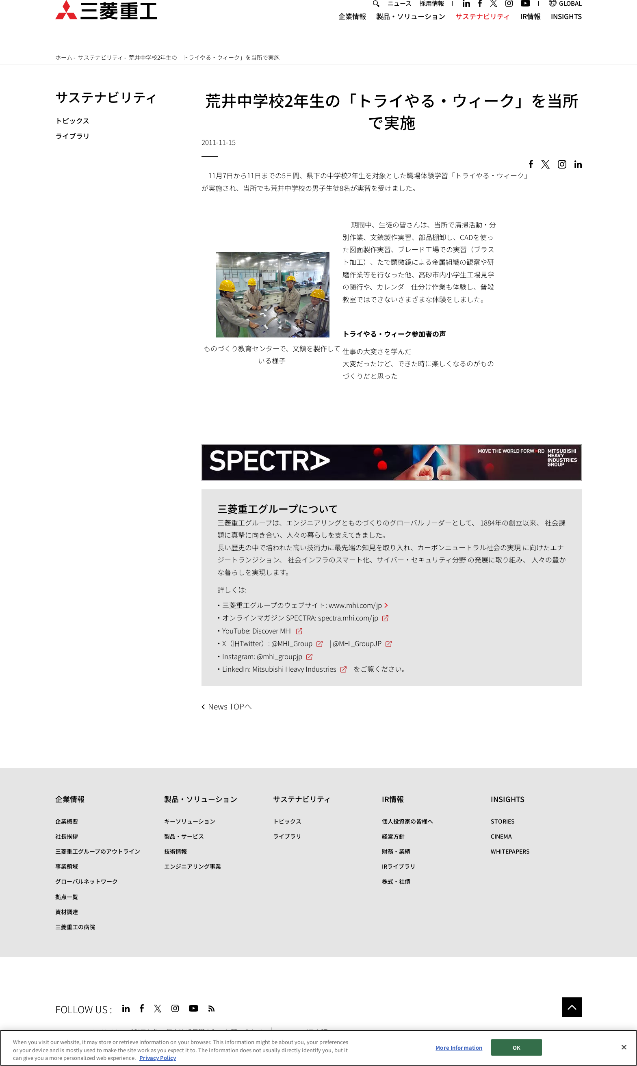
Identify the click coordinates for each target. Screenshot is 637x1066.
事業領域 (66, 866)
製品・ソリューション (410, 31)
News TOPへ (230, 706)
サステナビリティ (482, 31)
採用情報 (432, 17)
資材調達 (66, 912)
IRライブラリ (399, 866)
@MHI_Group (291, 643)
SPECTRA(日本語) (310, 1032)
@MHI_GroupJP (357, 643)
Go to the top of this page (572, 1007)
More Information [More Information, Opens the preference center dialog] (459, 1052)
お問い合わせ (243, 1032)
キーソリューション (189, 821)
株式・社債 (396, 881)
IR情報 (530, 31)
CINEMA (501, 836)
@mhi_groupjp (279, 656)
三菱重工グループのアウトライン (97, 851)
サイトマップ (74, 1032)
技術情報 (175, 851)
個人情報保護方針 (192, 1032)
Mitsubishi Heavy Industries (294, 669)
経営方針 (393, 836)
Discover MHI (272, 630)
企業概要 (66, 821)
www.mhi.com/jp (355, 605)
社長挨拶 (66, 836)
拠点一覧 (66, 897)
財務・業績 (396, 851)
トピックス (72, 120)
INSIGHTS (566, 31)
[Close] (624, 1052)
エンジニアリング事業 (192, 866)
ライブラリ (72, 136)
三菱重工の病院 (75, 927)
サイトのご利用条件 (130, 1032)
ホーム (63, 57)
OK (516, 1052)
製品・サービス (184, 836)
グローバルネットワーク (86, 881)
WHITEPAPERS (510, 851)
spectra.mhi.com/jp (348, 617)
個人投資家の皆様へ (407, 821)
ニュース (400, 17)
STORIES (503, 821)
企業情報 (352, 31)
